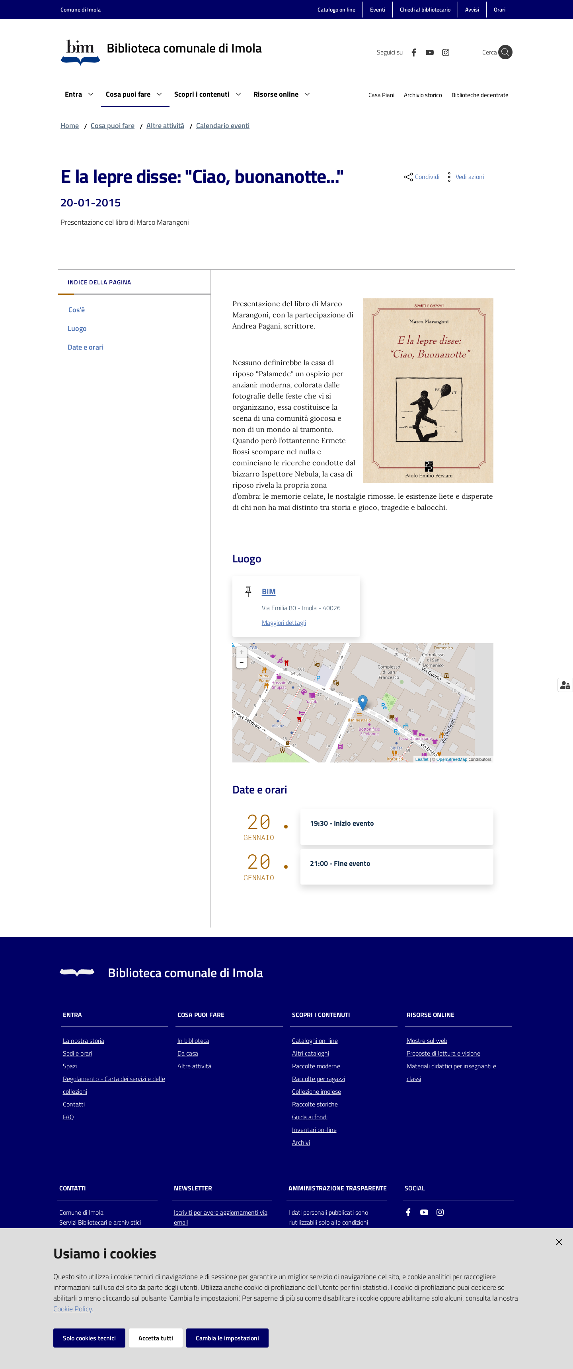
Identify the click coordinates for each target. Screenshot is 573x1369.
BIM (269, 591)
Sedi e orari (77, 1053)
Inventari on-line (314, 1130)
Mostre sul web (427, 1041)
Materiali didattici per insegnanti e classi (451, 1073)
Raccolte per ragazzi (318, 1079)
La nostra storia (83, 1041)
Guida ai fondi (309, 1117)
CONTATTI (72, 1188)
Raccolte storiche (315, 1104)
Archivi (301, 1142)
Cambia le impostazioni (227, 1338)
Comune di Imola (80, 9)
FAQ (68, 1117)
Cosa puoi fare (112, 125)
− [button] (242, 663)
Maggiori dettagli (284, 623)
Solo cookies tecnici (89, 1338)
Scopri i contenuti (321, 1015)
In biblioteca (193, 1041)
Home (69, 125)
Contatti (74, 1104)
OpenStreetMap (452, 759)
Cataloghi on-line (315, 1041)
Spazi (70, 1066)
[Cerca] (503, 52)
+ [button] (242, 652)
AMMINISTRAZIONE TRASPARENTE (337, 1188)
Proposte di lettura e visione (443, 1053)
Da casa (187, 1053)
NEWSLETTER (193, 1188)
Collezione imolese (316, 1092)
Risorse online (430, 1015)
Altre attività (165, 125)
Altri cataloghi (310, 1053)
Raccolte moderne (316, 1066)
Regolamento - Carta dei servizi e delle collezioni (114, 1085)
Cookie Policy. (73, 1308)
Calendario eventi (222, 125)
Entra (72, 1015)
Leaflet (422, 759)
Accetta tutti (155, 1338)
